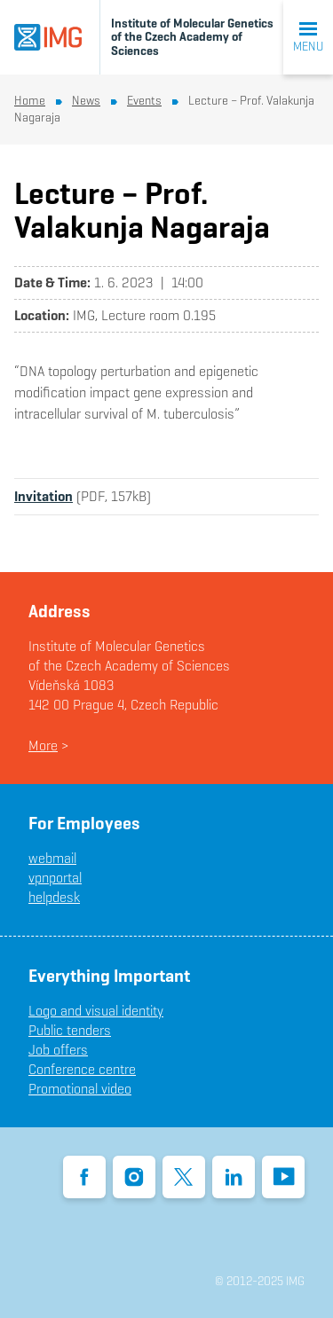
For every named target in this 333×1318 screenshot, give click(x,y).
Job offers (58, 1049)
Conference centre (82, 1069)
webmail (52, 858)
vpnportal (55, 877)
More (43, 745)
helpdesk (54, 897)
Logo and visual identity (95, 1010)
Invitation (43, 496)
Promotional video (79, 1088)
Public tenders (69, 1030)
